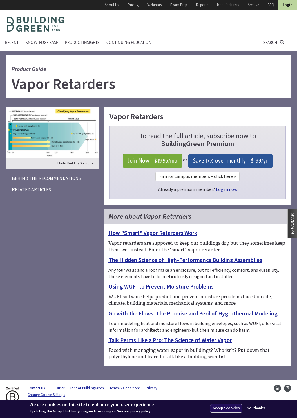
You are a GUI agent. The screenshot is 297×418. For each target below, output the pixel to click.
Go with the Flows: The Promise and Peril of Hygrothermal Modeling (193, 314)
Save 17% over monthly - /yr (230, 160)
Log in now (226, 189)
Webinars (154, 5)
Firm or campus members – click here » (197, 176)
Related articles (31, 190)
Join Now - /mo (152, 160)
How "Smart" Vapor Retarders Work (152, 233)
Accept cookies (226, 408)
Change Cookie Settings (46, 394)
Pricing (133, 5)
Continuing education (128, 42)
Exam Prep (178, 5)
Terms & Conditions (124, 388)
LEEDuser (57, 388)
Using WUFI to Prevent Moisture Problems (161, 287)
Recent (12, 42)
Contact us (36, 388)
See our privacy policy (134, 411)
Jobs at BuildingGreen (87, 388)
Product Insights (82, 42)
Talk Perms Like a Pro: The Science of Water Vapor (170, 340)
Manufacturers (228, 5)
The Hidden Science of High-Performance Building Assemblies (185, 260)
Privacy (151, 388)
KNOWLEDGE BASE (42, 42)
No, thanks (256, 408)
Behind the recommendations (46, 178)
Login (287, 5)
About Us (112, 5)
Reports (202, 5)
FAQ (271, 5)
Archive (253, 5)
